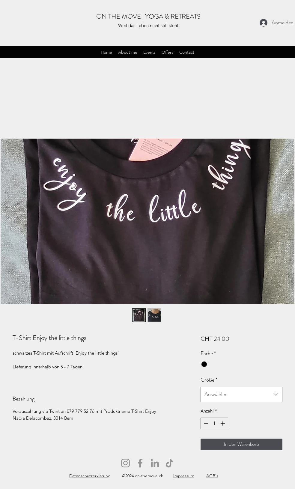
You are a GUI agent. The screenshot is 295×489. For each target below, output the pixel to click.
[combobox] (241, 394)
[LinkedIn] (155, 463)
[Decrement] (205, 423)
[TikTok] (169, 463)
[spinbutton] (214, 423)
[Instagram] (125, 463)
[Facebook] (140, 463)
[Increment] (223, 423)
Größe (209, 380)
